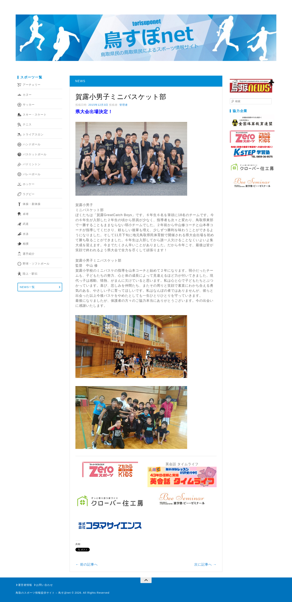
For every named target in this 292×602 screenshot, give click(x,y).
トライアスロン (33, 134)
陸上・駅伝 (30, 273)
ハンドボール (32, 144)
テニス (27, 124)
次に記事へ (205, 564)
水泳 (26, 233)
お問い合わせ (44, 584)
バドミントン (32, 164)
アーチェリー (32, 84)
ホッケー (29, 184)
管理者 (123, 104)
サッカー (29, 104)
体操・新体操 (32, 203)
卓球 (26, 214)
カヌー (27, 94)
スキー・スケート (35, 114)
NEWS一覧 (27, 287)
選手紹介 (29, 253)
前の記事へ (86, 564)
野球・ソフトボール (36, 263)
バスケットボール (35, 154)
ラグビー (29, 194)
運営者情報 (25, 584)
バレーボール (32, 174)
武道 (26, 223)
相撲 (26, 243)
